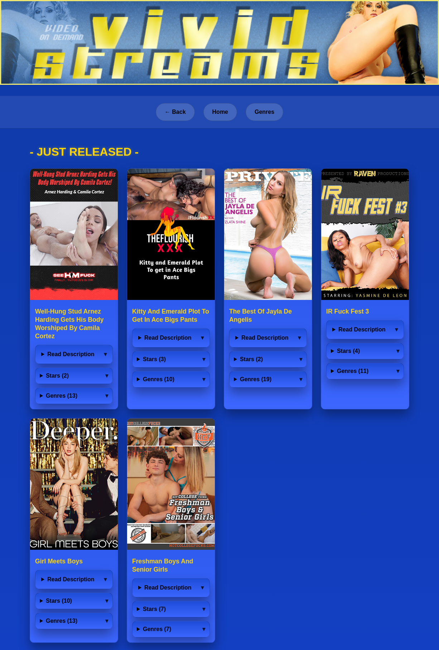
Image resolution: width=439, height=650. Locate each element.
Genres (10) (158, 379)
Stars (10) (59, 601)
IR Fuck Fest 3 (347, 311)
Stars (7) (154, 609)
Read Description (71, 354)
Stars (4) (348, 351)
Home (220, 112)
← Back (175, 112)
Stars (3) (154, 359)
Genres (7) (157, 629)
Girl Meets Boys (59, 561)
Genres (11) (352, 371)
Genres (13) (61, 396)
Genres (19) (255, 379)
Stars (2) (57, 376)
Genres (264, 112)
